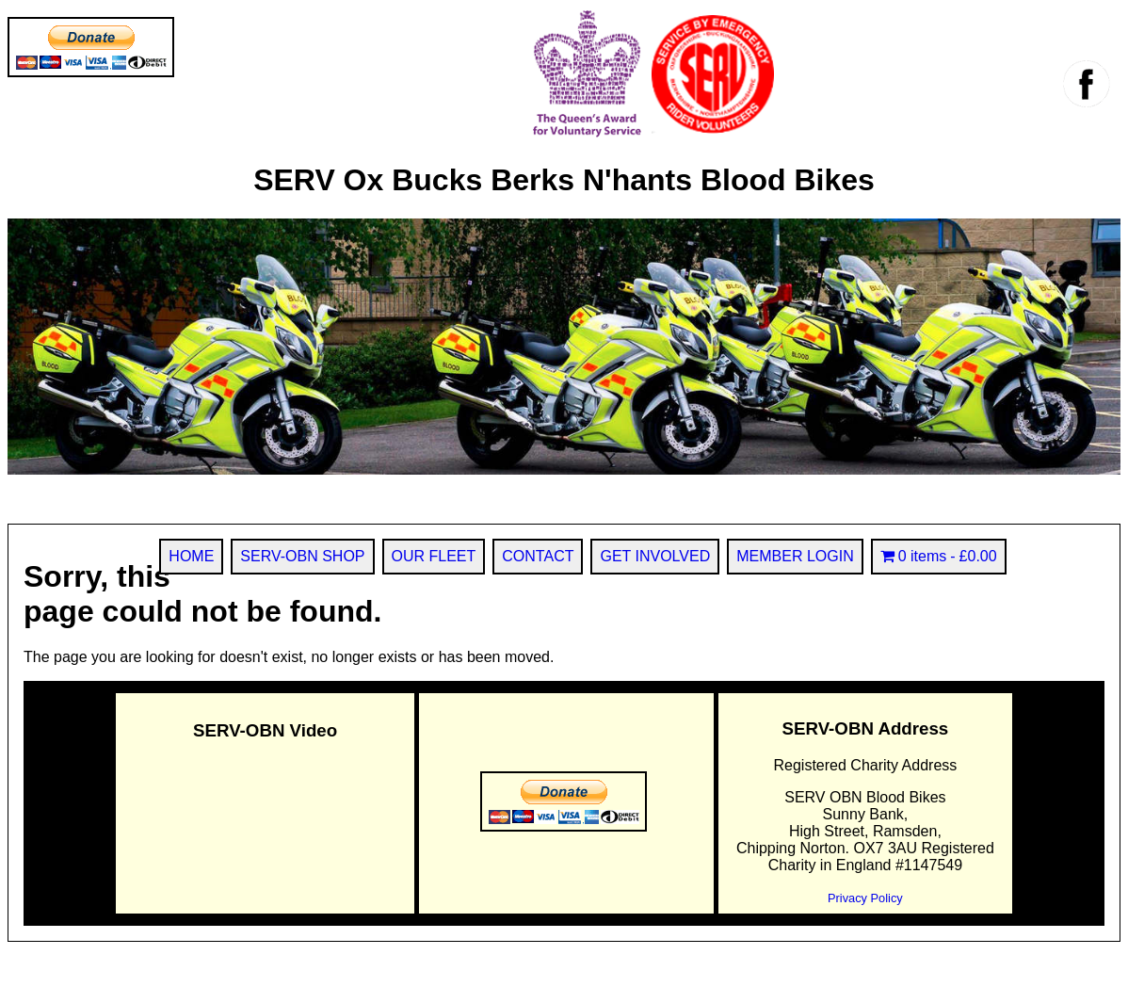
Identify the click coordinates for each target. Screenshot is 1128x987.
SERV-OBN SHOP (302, 556)
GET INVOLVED (655, 556)
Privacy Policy (865, 898)
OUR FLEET (434, 556)
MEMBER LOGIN (794, 556)
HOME (191, 556)
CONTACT (537, 556)
